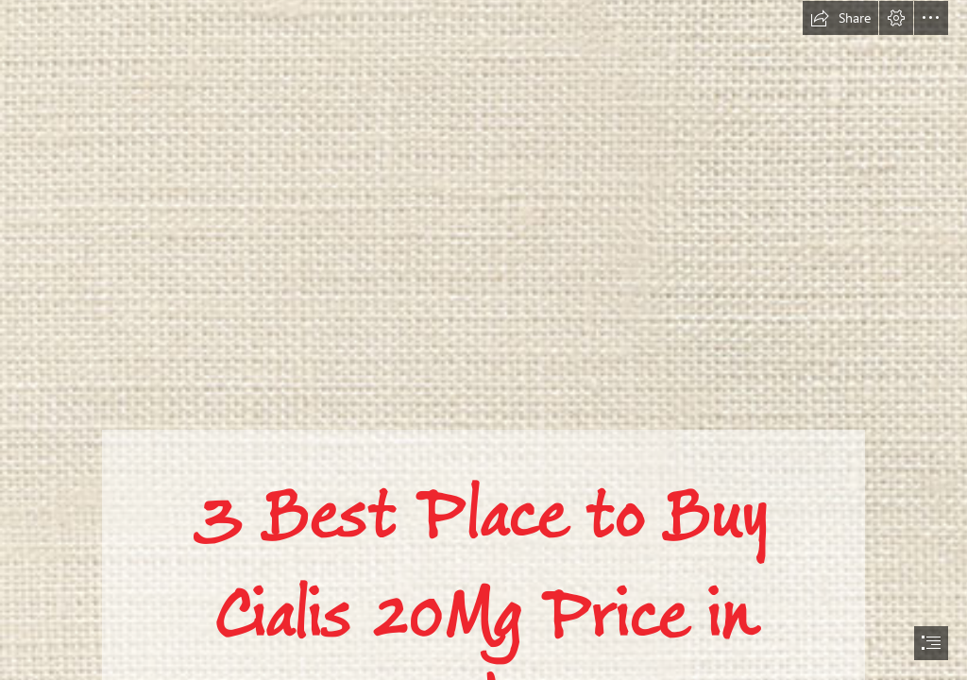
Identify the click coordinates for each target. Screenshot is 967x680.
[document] (483, 340)
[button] (840, 18)
